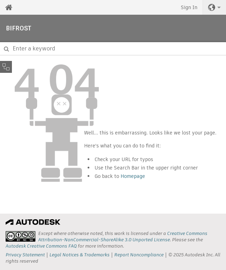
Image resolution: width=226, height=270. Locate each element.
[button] (214, 7)
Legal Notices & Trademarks (79, 254)
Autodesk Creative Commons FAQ (41, 246)
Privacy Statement (25, 254)
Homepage (133, 176)
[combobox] (113, 48)
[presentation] (20, 236)
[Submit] (6, 48)
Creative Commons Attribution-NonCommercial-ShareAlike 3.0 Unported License (122, 236)
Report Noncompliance (139, 254)
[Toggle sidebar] (6, 67)
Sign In (189, 7)
